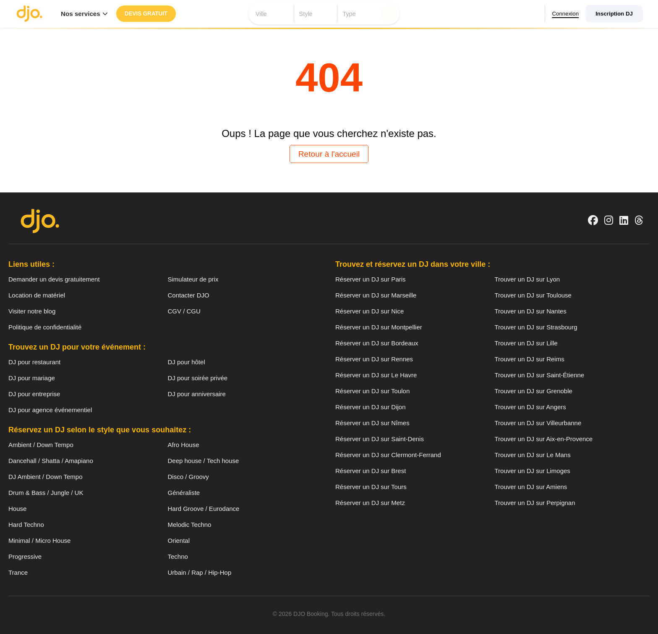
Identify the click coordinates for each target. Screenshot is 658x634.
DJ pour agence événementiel (50, 409)
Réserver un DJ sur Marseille (375, 295)
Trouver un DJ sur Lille (526, 343)
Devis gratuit (145, 14)
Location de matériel (36, 295)
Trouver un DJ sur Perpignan (535, 502)
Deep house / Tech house (203, 460)
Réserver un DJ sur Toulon (372, 391)
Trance (18, 572)
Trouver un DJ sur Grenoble (533, 391)
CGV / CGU (184, 311)
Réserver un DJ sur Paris (370, 279)
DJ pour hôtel (186, 362)
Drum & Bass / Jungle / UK (45, 492)
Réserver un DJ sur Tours (371, 486)
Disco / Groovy (188, 476)
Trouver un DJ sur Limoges (532, 470)
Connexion (564, 14)
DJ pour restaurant (34, 362)
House (17, 508)
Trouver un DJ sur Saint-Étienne (540, 375)
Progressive (25, 556)
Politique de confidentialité (44, 327)
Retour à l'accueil (329, 154)
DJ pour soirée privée (198, 377)
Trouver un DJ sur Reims (529, 359)
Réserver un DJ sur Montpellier (378, 327)
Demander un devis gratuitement (54, 279)
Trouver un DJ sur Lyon (527, 279)
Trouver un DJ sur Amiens (531, 486)
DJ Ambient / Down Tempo (45, 476)
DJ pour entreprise (34, 393)
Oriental (179, 540)
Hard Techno (26, 524)
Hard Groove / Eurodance (204, 508)
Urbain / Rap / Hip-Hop (200, 572)
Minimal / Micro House (39, 540)
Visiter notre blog (31, 311)
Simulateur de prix (193, 279)
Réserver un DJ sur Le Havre (376, 375)
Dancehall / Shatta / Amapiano (50, 460)
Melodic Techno (190, 524)
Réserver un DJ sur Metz (370, 502)
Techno (178, 556)
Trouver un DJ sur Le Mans (533, 454)
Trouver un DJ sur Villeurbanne (538, 422)
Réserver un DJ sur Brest (370, 470)
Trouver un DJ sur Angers (530, 406)
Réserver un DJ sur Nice (369, 311)
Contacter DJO (188, 295)
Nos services (84, 13)
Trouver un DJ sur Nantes (531, 311)
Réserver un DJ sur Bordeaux (376, 343)
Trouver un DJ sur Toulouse (533, 295)
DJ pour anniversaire (197, 393)
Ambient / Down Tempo (40, 444)
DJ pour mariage (31, 377)
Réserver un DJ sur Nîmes (372, 422)
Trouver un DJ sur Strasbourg (536, 327)
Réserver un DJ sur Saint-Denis (379, 438)
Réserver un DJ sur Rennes (374, 359)
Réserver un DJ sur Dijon (370, 406)
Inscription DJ (614, 14)
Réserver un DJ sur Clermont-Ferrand (388, 454)
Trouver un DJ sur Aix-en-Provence (544, 438)
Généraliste (184, 492)
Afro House (183, 444)
